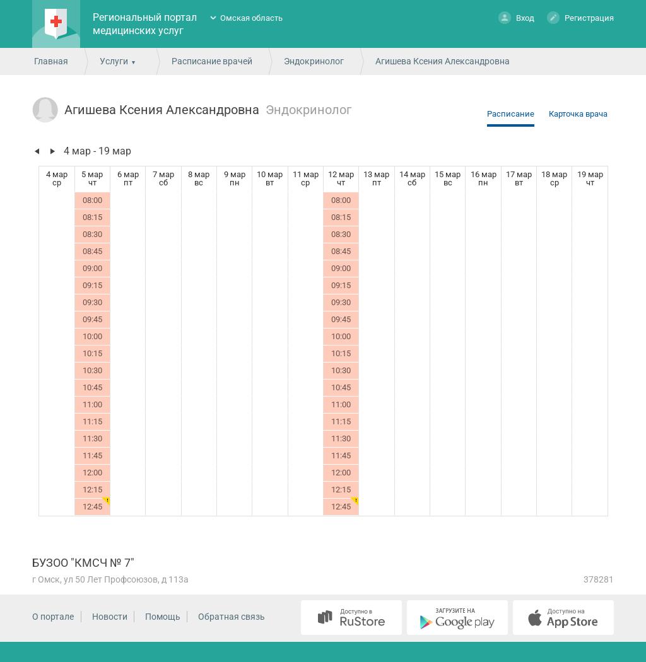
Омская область (251, 18)
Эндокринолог (314, 61)
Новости (109, 617)
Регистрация (580, 17)
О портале (53, 617)
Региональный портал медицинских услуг (145, 24)
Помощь (162, 617)
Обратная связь (231, 617)
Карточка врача (578, 114)
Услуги (114, 61)
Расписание (510, 114)
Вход (516, 17)
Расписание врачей (212, 61)
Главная (51, 61)
